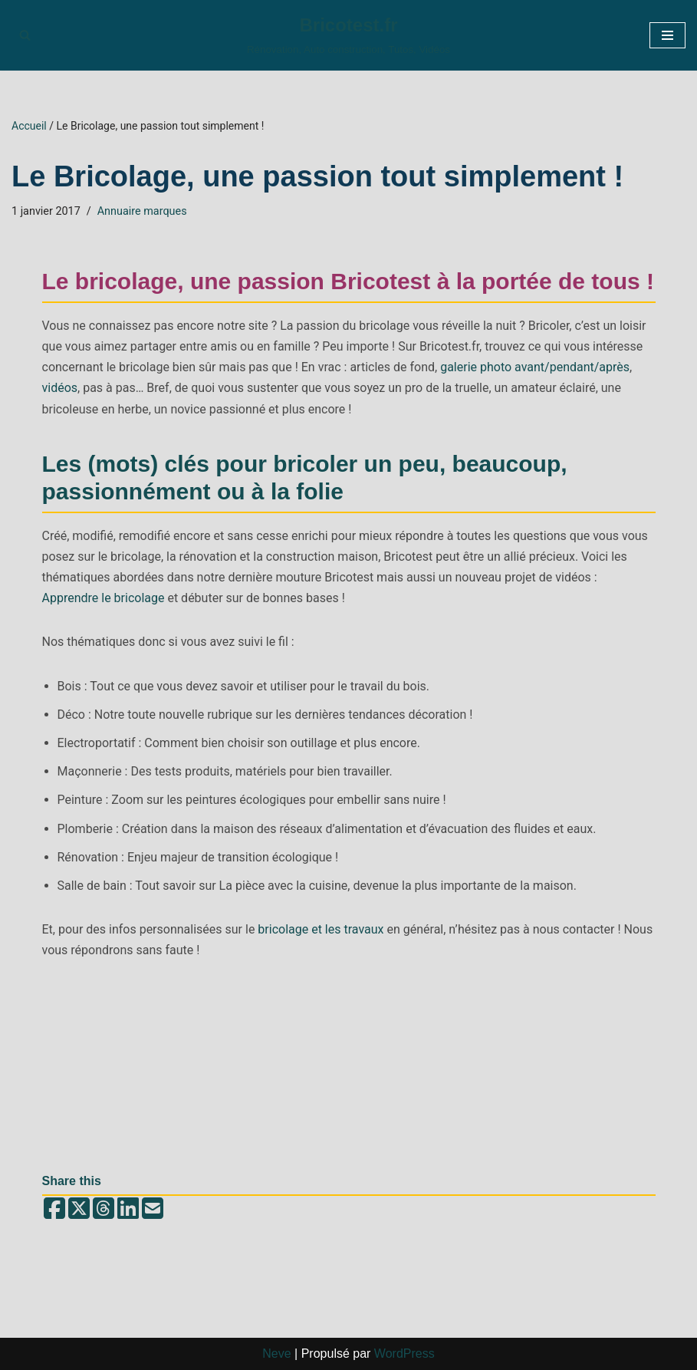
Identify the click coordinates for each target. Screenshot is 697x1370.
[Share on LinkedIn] (128, 1209)
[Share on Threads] (103, 1209)
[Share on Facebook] (54, 1209)
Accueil (29, 126)
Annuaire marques (142, 211)
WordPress (404, 1353)
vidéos (60, 387)
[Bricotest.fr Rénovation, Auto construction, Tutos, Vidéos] (348, 35)
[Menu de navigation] (667, 35)
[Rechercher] (25, 35)
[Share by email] (152, 1209)
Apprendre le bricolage (103, 598)
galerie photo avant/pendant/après (535, 367)
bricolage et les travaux (320, 929)
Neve (276, 1353)
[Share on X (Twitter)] (79, 1209)
